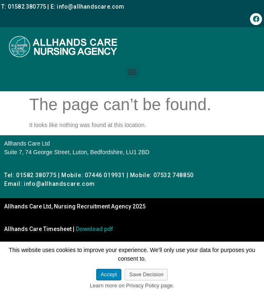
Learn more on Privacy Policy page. (132, 285)
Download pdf (94, 229)
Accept (109, 274)
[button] (132, 72)
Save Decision (146, 274)
